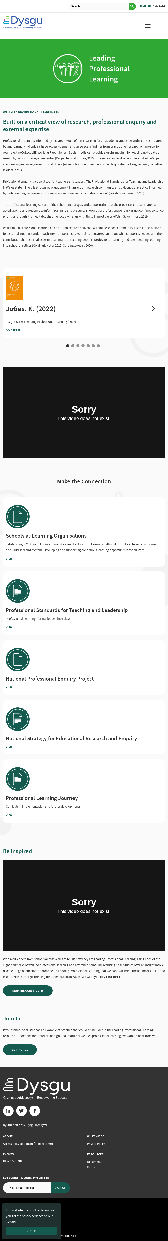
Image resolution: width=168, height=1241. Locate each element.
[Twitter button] (21, 1111)
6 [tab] (93, 345)
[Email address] (27, 1187)
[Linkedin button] (8, 1111)
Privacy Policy (96, 1144)
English (145, 6)
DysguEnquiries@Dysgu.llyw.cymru (26, 1125)
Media (91, 1167)
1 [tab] (67, 345)
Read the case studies (28, 991)
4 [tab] (83, 345)
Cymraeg (159, 6)
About (8, 1136)
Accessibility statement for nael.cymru (28, 1144)
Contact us (20, 1050)
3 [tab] (77, 345)
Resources (95, 1154)
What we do (96, 1136)
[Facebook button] (34, 1111)
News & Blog (12, 1161)
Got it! (31, 1231)
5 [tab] (88, 345)
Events (8, 1154)
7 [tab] (98, 345)
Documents (94, 1162)
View (17, 559)
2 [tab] (72, 345)
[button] (14, 308)
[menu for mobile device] (148, 26)
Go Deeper (21, 330)
